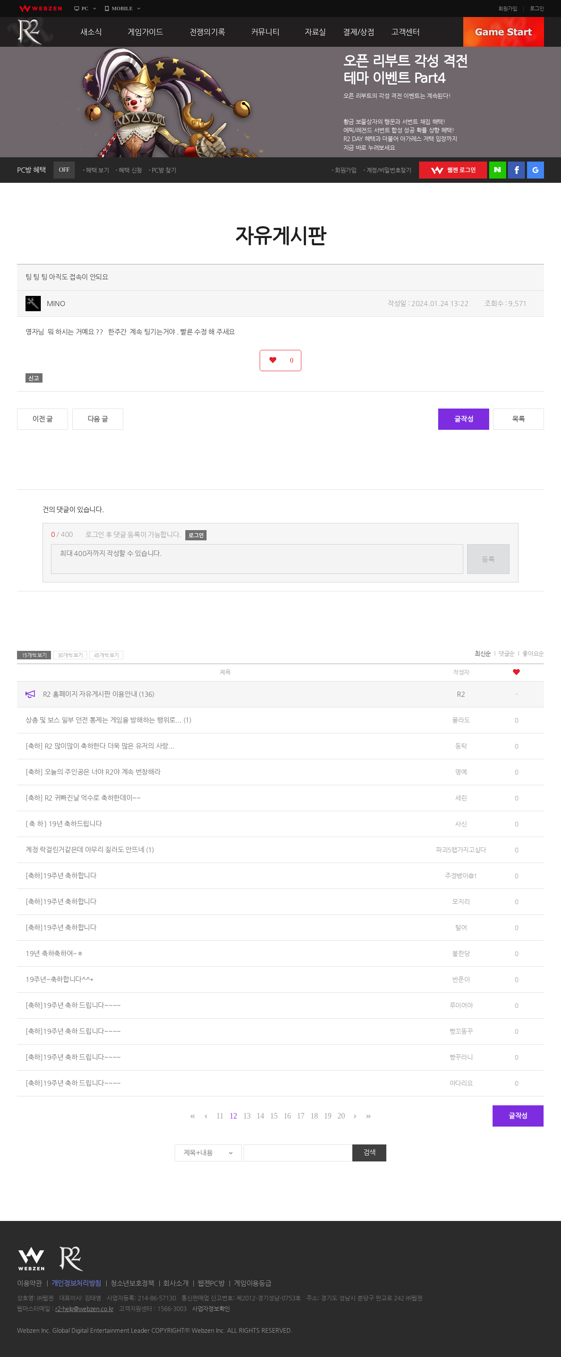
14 (260, 1116)
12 (233, 1116)
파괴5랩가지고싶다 (461, 849)
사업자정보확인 (211, 1309)
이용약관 (29, 1283)
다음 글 (98, 419)
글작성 (463, 419)
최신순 (483, 653)
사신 (461, 823)
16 (287, 1116)
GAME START (503, 32)
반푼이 (461, 979)
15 (273, 1116)
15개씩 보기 (34, 655)
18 (314, 1116)
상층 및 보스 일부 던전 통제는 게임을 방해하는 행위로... (108, 720)
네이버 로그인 (497, 170)
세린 (461, 797)
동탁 (461, 745)
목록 (518, 419)
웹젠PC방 (211, 1283)
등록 (488, 559)
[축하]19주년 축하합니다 (61, 876)
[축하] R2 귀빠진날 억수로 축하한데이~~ (83, 798)
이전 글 (42, 419)
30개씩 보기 (70, 655)
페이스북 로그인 (516, 170)
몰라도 (461, 720)
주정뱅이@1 (461, 875)
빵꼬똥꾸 (461, 1031)
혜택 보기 (97, 170)
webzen (40, 8)
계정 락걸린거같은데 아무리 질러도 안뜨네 (90, 850)
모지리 (461, 901)
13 (246, 1116)
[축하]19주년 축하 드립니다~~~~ (73, 1005)
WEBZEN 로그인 (453, 170)
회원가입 (508, 8)
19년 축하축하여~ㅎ (54, 953)
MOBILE (122, 8)
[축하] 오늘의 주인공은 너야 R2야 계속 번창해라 (93, 772)
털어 (461, 927)
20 (341, 1116)
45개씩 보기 (106, 655)
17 (300, 1116)
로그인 (537, 8)
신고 (34, 378)
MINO (56, 303)
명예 (461, 771)
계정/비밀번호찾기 (388, 170)
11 (220, 1116)
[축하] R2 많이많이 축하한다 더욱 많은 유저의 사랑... (100, 746)
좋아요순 (533, 653)
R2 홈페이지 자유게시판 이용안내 (98, 694)
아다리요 (461, 1083)
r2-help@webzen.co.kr (84, 1309)
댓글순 (507, 653)
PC (85, 8)
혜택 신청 (130, 170)
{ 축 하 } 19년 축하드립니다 (64, 824)
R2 (30, 32)
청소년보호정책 (132, 1283)
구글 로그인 (535, 170)
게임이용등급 (252, 1283)
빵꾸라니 (461, 1057)
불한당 (461, 953)
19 (327, 1116)
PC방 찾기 (164, 170)
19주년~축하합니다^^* (60, 979)
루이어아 (461, 1005)
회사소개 (175, 1283)
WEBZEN (31, 1258)
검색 (369, 1152)
